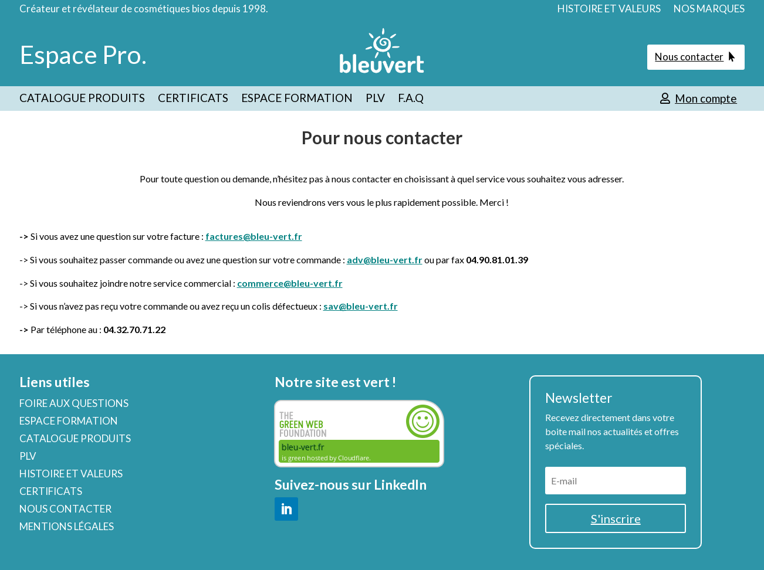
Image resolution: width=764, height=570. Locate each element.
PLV (375, 99)
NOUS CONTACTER (65, 510)
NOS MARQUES (709, 10)
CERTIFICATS (193, 99)
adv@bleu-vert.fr (384, 259)
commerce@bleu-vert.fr (290, 283)
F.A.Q (411, 99)
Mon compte (706, 98)
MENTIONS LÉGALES (66, 527)
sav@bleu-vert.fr (360, 305)
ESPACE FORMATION (297, 99)
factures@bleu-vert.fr (253, 236)
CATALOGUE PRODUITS (82, 99)
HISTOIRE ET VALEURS (609, 10)
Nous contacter (689, 56)
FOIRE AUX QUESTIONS (74, 404)
